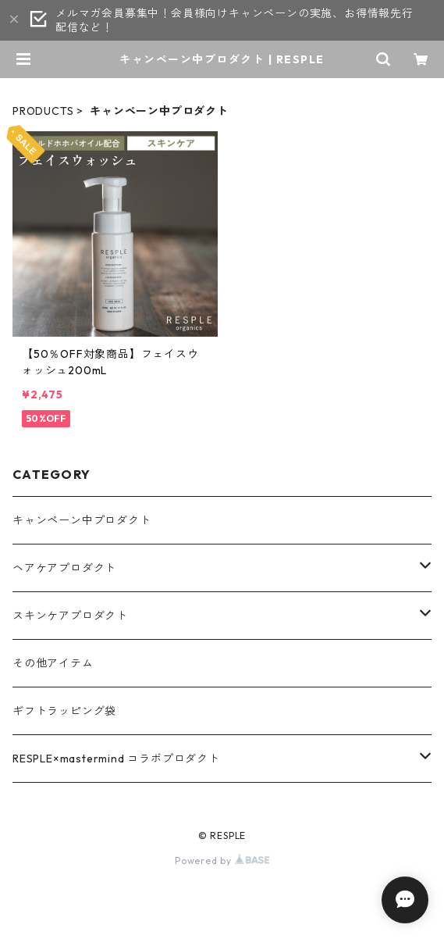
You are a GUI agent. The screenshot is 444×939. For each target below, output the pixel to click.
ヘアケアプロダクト (64, 568)
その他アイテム (53, 663)
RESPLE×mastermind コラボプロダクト (116, 759)
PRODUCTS (42, 111)
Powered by (222, 860)
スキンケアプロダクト (70, 616)
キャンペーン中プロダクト (81, 520)
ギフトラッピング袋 (64, 711)
